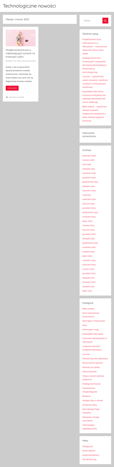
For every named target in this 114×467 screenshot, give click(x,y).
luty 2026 (86, 164)
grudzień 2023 (89, 208)
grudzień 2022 (89, 234)
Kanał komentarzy (90, 455)
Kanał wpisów (88, 450)
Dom (84, 325)
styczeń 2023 (88, 230)
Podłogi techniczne (91, 384)
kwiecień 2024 (89, 199)
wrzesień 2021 (88, 282)
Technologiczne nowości (29, 6)
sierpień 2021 (88, 286)
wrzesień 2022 (89, 247)
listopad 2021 (88, 278)
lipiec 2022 (87, 256)
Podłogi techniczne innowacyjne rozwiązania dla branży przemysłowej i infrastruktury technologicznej (94, 65)
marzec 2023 (88, 225)
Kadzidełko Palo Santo (92, 334)
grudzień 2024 (89, 177)
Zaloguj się (87, 446)
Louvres (86, 354)
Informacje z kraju (90, 329)
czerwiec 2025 (89, 173)
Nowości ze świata (16, 97)
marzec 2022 (88, 269)
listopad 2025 (88, 169)
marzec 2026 (88, 160)
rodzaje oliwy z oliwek (92, 400)
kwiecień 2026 (89, 156)
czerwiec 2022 (89, 260)
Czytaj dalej (12, 88)
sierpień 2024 (88, 186)
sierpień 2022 (88, 251)
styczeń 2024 (88, 203)
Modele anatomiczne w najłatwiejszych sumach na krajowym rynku (20, 53)
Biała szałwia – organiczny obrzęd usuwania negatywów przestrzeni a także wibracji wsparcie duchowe (94, 113)
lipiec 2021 (87, 291)
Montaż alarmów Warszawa (95, 358)
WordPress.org (89, 459)
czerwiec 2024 (89, 190)
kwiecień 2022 (89, 264)
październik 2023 (90, 212)
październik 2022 (90, 243)
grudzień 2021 (88, 273)
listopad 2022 (88, 238)
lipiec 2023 (87, 221)
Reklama (86, 396)
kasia (33, 61)
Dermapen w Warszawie (93, 321)
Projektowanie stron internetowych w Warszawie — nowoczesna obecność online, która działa (94, 46)
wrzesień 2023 (89, 216)
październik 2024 (90, 182)
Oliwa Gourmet (89, 371)
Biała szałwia (88, 308)
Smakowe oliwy (89, 405)
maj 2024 (86, 195)
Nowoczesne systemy (92, 363)
